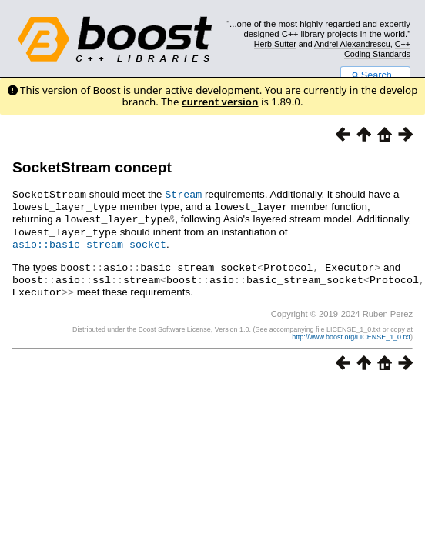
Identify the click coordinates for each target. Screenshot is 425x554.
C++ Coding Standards (377, 48)
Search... (375, 75)
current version (220, 101)
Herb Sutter (275, 43)
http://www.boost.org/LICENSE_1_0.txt (351, 331)
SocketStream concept (92, 167)
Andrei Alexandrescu (352, 43)
